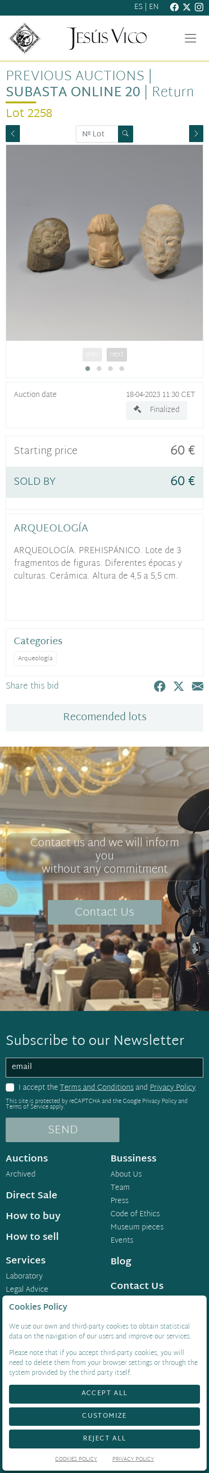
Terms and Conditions (97, 1088)
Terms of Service (27, 1107)
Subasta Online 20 (73, 93)
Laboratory (24, 1277)
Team (120, 1188)
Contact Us (104, 912)
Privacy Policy (173, 1088)
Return (173, 93)
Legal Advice (27, 1290)
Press (119, 1201)
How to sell (32, 1237)
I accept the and (107, 1088)
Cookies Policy (76, 1460)
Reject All (105, 1439)
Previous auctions (75, 77)
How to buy (33, 1216)
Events (121, 1241)
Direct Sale (31, 1196)
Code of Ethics (135, 1214)
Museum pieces (137, 1228)
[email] (104, 1067)
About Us (126, 1175)
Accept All (105, 1393)
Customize (104, 1416)
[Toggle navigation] (190, 38)
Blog (120, 1262)
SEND (63, 1130)
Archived (21, 1175)
